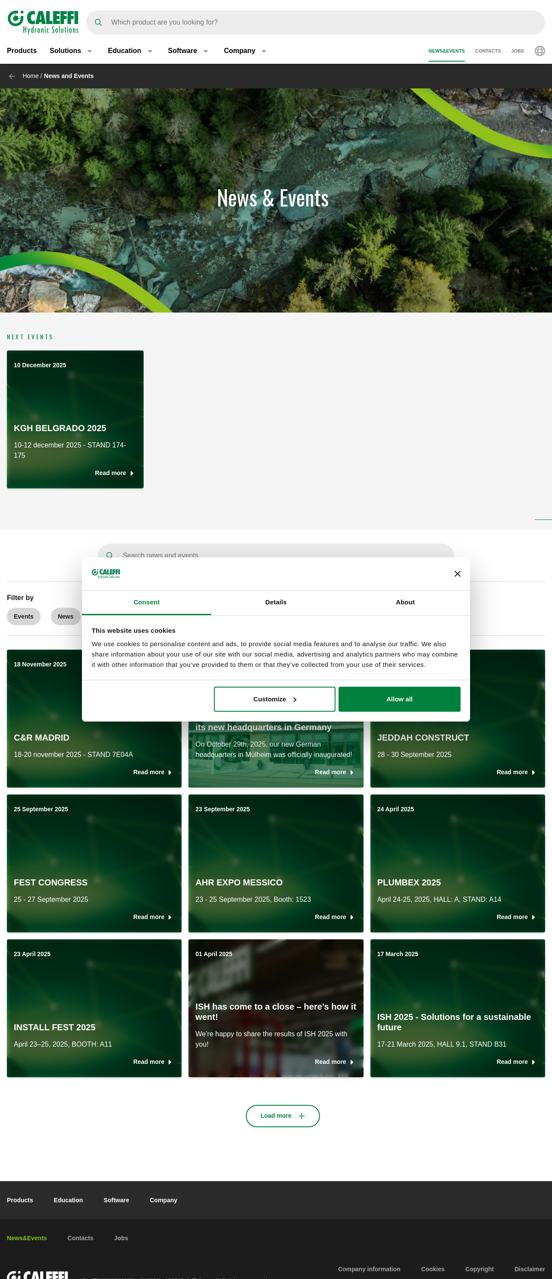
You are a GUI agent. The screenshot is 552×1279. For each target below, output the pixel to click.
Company (163, 1200)
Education (68, 1200)
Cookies (433, 1269)
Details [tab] (276, 602)
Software (116, 1200)
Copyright (479, 1269)
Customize (275, 699)
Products (22, 50)
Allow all (399, 699)
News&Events (447, 50)
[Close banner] (458, 574)
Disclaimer (529, 1269)
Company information (369, 1269)
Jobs (517, 50)
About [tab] (405, 602)
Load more (276, 1115)
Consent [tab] (147, 602)
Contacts (488, 50)
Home (30, 75)
